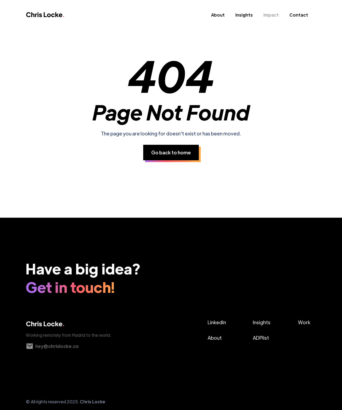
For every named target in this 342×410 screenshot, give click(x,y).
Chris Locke (92, 401)
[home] (53, 16)
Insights (244, 15)
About (218, 15)
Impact (271, 15)
